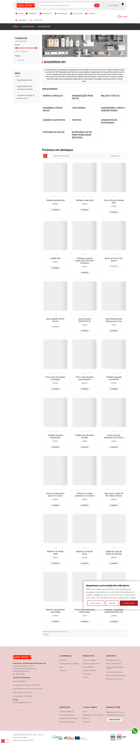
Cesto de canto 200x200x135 (84, 320)
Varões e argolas (53, 95)
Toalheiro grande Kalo (55, 200)
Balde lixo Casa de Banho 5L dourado (114, 552)
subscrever (114, 719)
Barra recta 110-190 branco (114, 259)
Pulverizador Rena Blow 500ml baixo (84, 610)
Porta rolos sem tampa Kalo (114, 201)
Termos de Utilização (113, 663)
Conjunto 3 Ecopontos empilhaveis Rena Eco (113, 610)
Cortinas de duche (54, 132)
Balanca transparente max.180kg (55, 610)
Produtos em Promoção (91, 663)
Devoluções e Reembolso (68, 718)
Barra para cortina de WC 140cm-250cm (114, 494)
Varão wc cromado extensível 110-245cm (84, 494)
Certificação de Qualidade (69, 663)
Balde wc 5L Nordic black (84, 552)
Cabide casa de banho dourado (84, 436)
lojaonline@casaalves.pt (22, 702)
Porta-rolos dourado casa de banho (84, 378)
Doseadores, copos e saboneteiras (113, 109)
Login (85, 711)
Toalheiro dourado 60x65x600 (114, 378)
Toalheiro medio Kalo (85, 200)
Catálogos (87, 674)
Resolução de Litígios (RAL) (116, 675)
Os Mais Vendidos (89, 670)
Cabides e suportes (54, 120)
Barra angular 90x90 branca (55, 320)
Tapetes (76, 120)
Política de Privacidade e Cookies (115, 668)
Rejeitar (112, 603)
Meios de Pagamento (67, 722)
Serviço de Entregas (66, 715)
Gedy (21, 60)
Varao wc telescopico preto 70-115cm (55, 494)
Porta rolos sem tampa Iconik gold (55, 378)
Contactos (63, 670)
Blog (61, 667)
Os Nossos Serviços (66, 711)
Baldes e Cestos (110, 95)
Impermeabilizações (24, 80)
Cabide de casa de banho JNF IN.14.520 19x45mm (84, 260)
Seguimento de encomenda (93, 715)
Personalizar (96, 603)
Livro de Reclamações (114, 672)
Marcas (85, 677)
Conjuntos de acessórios (109, 121)
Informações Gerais (113, 660)
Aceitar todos (128, 603)
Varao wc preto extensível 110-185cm (114, 436)
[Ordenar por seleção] (123, 156)
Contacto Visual (27, 740)
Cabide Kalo (55, 258)
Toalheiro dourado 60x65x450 (55, 436)
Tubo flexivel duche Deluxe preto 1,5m (113, 320)
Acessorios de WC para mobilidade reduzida (82, 135)
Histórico (86, 718)
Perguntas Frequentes (114, 679)
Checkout (86, 722)
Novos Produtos (89, 667)
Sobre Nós (63, 660)
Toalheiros (78, 107)
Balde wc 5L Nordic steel (55, 552)
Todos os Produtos (89, 660)
